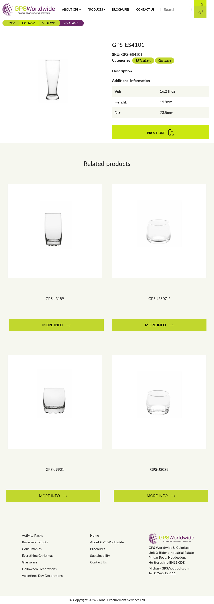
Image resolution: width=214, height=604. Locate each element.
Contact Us (145, 9)
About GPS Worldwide (107, 542)
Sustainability (100, 555)
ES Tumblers (48, 23)
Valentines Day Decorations (42, 575)
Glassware (28, 23)
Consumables (32, 549)
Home (11, 23)
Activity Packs (32, 535)
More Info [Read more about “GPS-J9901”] (49, 495)
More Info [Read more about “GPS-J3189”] (52, 324)
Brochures (121, 9)
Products (95, 9)
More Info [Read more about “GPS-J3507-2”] (155, 324)
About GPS (70, 9)
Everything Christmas (37, 555)
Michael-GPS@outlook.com (169, 568)
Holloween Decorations (39, 569)
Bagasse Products (35, 542)
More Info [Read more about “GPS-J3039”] (157, 495)
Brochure (156, 133)
